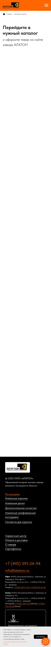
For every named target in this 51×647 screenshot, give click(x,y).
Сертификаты (13, 548)
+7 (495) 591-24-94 (23, 563)
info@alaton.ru (17, 570)
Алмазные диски (15, 503)
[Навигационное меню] (46, 5)
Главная (7, 14)
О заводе (10, 544)
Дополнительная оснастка (20, 508)
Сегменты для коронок (18, 522)
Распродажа (12, 494)
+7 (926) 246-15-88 (23, 604)
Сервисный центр (15, 535)
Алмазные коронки (20, 14)
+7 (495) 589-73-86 (21, 587)
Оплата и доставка (16, 540)
